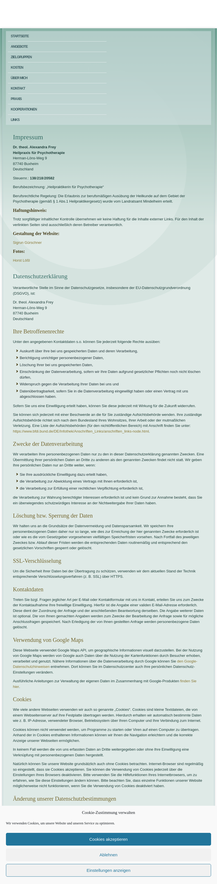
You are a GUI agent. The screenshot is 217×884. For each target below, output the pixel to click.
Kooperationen (24, 109)
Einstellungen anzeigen (108, 870)
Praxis (16, 99)
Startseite (20, 36)
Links (15, 120)
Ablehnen (108, 854)
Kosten (17, 67)
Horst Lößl (21, 260)
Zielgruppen (21, 57)
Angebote (19, 47)
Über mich (19, 78)
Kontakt (18, 88)
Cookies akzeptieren (108, 839)
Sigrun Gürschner (27, 242)
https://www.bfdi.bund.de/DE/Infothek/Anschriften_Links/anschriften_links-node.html (81, 431)
